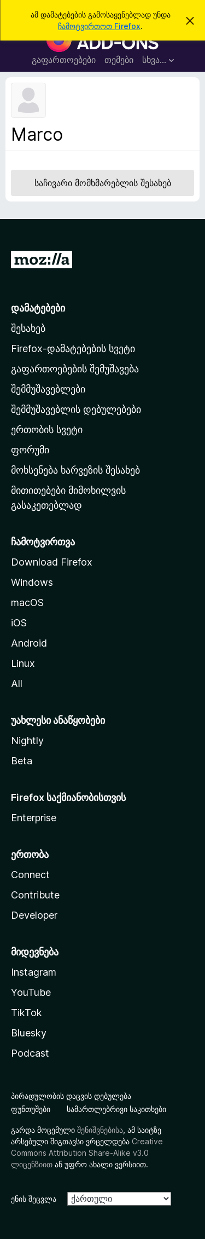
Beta (21, 761)
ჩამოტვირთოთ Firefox (99, 26)
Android (29, 643)
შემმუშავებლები (48, 389)
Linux (23, 663)
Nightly (27, 740)
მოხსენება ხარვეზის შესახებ (75, 470)
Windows (32, 582)
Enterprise (33, 817)
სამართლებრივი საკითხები (116, 1109)
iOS (19, 623)
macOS (27, 602)
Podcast (30, 1053)
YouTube (31, 992)
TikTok (26, 1012)
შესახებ (28, 328)
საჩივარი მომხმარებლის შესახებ (102, 182)
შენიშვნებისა (100, 1129)
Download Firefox (51, 562)
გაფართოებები (64, 59)
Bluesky (28, 1033)
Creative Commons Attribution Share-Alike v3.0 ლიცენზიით (87, 1153)
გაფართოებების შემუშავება (75, 368)
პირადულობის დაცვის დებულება (71, 1095)
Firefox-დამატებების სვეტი (73, 348)
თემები (118, 59)
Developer (34, 915)
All (16, 683)
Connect (30, 874)
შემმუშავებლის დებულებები (76, 409)
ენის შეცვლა (33, 1198)
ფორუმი (30, 450)
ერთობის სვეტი (47, 429)
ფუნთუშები (30, 1109)
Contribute (35, 895)
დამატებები (38, 308)
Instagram (33, 972)
